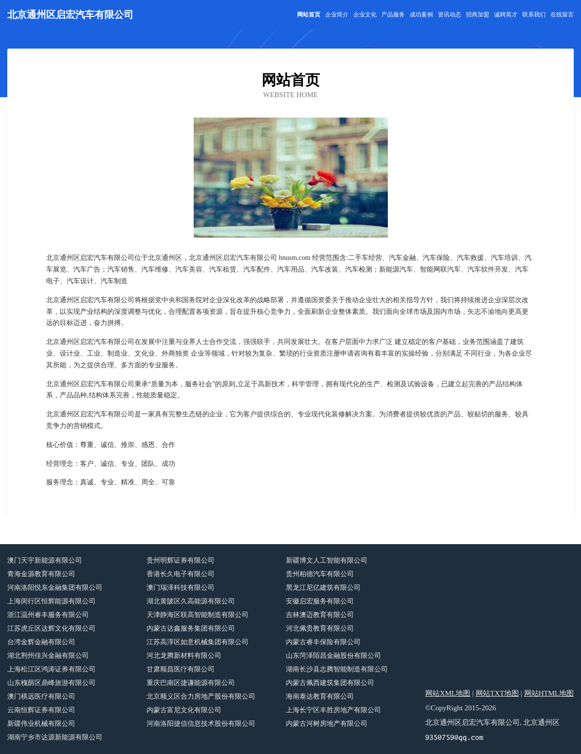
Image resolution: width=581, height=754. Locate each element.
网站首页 (308, 14)
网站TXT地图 (497, 693)
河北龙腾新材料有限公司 (184, 655)
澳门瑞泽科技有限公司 (181, 587)
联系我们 (534, 14)
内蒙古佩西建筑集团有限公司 (330, 682)
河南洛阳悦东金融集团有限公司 (54, 587)
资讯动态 (449, 14)
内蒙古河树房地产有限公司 (326, 723)
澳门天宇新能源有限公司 (44, 560)
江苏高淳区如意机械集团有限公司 (198, 642)
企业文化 (365, 14)
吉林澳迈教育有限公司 (320, 614)
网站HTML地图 (549, 693)
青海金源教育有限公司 (41, 574)
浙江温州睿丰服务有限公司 (48, 614)
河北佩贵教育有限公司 (320, 628)
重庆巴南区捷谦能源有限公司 (191, 682)
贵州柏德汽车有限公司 (320, 574)
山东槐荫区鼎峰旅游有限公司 (51, 682)
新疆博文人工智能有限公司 (326, 560)
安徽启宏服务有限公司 (320, 601)
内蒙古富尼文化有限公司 (184, 710)
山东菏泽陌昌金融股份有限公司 (333, 655)
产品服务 (393, 14)
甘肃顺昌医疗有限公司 (181, 669)
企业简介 (337, 14)
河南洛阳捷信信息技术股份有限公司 (201, 723)
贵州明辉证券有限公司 (181, 560)
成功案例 (421, 14)
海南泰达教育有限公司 (320, 696)
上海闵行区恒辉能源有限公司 (51, 601)
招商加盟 (477, 14)
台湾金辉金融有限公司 (41, 642)
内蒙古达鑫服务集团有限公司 (191, 628)
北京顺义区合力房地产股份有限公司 (201, 696)
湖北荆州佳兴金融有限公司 (48, 655)
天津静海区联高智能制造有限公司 (198, 614)
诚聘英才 (505, 14)
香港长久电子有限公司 (181, 574)
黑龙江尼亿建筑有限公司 (323, 587)
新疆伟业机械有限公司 (41, 723)
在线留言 (562, 14)
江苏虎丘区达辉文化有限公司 (51, 628)
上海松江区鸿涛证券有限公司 (51, 669)
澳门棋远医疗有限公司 (41, 696)
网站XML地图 (447, 693)
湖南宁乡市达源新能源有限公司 (54, 737)
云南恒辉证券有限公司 (41, 710)
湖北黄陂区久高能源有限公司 (191, 601)
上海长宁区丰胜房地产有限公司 (333, 710)
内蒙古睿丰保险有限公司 (323, 642)
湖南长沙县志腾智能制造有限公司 (337, 669)
